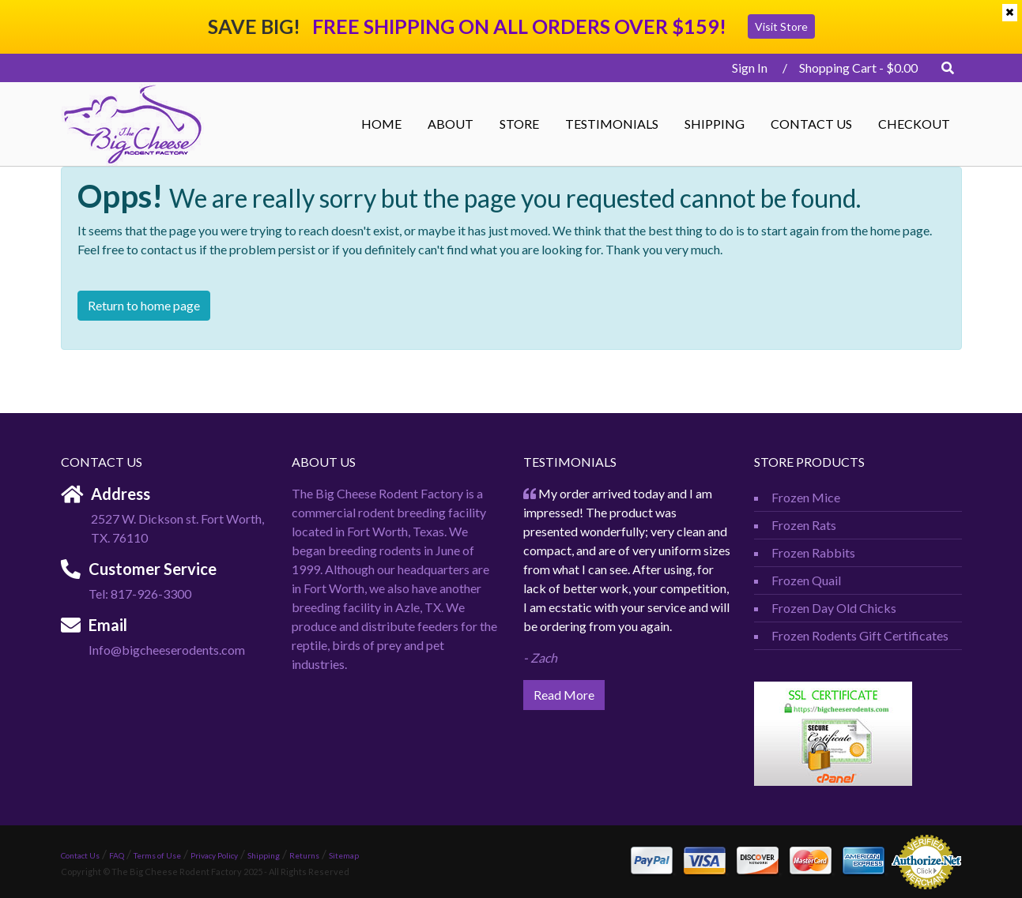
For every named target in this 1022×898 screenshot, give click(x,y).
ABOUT (450, 123)
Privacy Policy (214, 855)
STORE (519, 123)
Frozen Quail (806, 580)
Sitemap (344, 855)
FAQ (116, 855)
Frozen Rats (803, 524)
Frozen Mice (805, 497)
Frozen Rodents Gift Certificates (859, 635)
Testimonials (611, 123)
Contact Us (811, 123)
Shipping (714, 123)
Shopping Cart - (858, 67)
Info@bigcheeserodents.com (167, 649)
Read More (564, 694)
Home (381, 123)
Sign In (746, 67)
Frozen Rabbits (813, 552)
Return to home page (144, 305)
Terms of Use (157, 855)
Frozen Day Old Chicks (833, 607)
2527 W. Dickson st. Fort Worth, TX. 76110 (177, 528)
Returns (304, 855)
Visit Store (781, 26)
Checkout (914, 123)
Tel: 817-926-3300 (140, 593)
